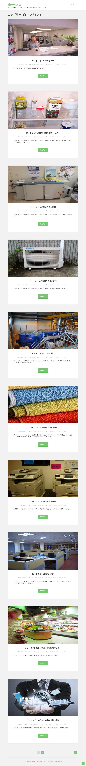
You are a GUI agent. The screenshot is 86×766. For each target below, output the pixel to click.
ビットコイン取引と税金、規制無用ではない (43, 648)
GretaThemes (58, 761)
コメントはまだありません (37, 64)
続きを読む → (43, 76)
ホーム (72, 4)
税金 (65, 64)
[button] (77, 4)
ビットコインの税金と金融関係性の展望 (43, 720)
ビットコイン (60, 64)
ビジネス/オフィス (52, 64)
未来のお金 (14, 4)
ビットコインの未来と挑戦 (43, 61)
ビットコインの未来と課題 (43, 353)
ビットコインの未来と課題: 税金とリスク (43, 133)
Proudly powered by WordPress (33, 761)
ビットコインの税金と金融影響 (43, 207)
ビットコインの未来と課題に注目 (43, 281)
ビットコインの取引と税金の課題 (43, 427)
